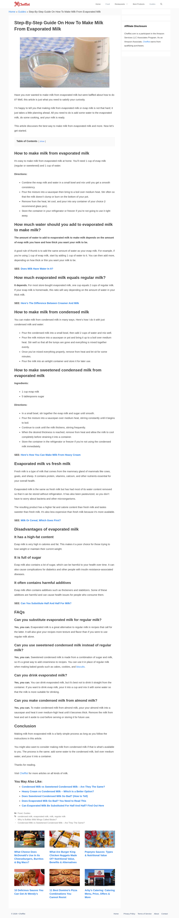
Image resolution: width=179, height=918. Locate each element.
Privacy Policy (129, 914)
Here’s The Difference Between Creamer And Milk (50, 303)
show (42, 141)
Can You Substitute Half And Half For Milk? (46, 603)
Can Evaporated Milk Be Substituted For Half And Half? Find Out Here (63, 805)
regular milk (60, 816)
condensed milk (25, 816)
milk (51, 816)
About (156, 914)
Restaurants (122, 4)
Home (98, 4)
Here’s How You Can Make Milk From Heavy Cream (51, 454)
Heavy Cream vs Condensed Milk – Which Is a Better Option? (58, 791)
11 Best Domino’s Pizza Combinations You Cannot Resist (63, 894)
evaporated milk (41, 816)
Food (108, 4)
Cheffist (24, 773)
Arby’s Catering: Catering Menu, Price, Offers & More (100, 894)
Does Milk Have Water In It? (37, 268)
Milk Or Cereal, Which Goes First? (41, 520)
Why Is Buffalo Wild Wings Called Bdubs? (37, 819)
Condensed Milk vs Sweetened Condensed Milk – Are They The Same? (63, 786)
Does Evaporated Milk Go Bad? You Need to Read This (54, 801)
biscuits (80, 666)
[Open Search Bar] (161, 4)
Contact (164, 914)
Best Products (138, 4)
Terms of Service (145, 914)
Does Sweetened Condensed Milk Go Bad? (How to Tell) (55, 796)
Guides (152, 4)
